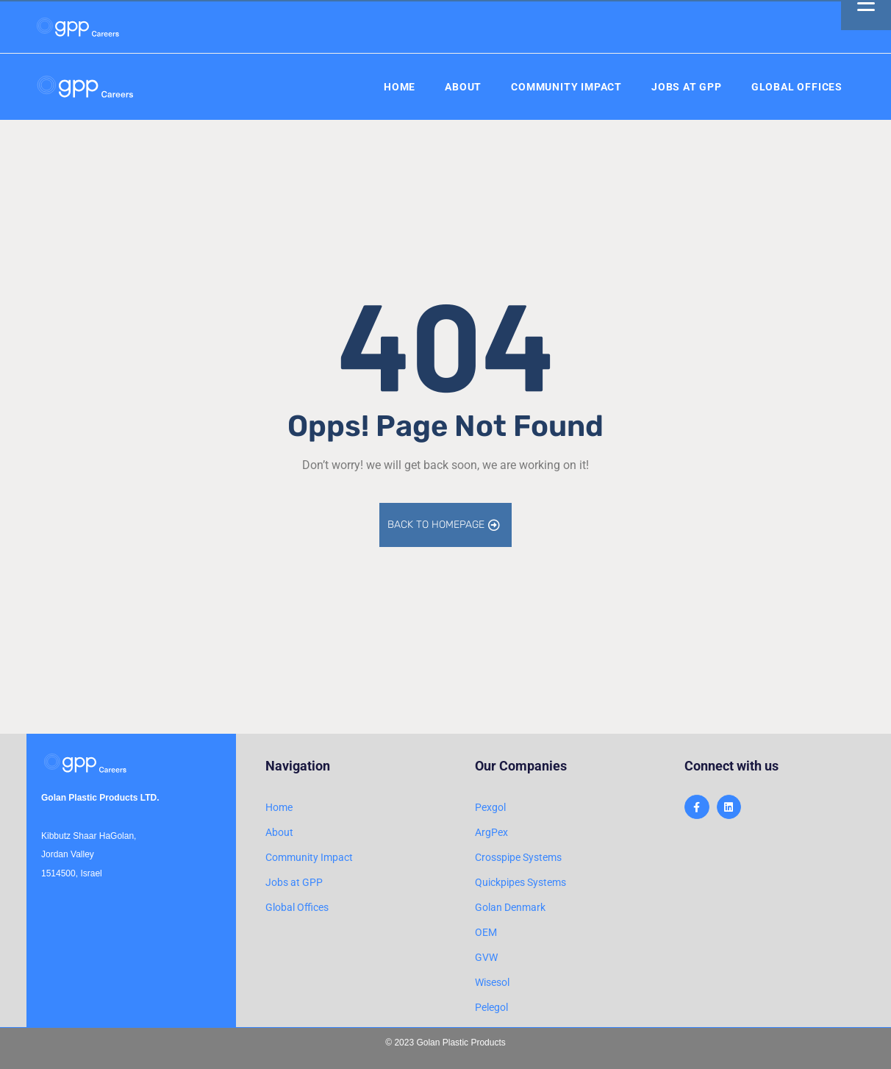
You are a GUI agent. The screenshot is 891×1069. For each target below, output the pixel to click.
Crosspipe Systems (518, 857)
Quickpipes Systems (520, 882)
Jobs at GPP (686, 87)
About (463, 87)
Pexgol (490, 807)
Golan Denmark (510, 907)
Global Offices (796, 87)
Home (399, 87)
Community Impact (566, 87)
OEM (486, 932)
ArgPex (491, 832)
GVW (486, 957)
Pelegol (491, 1007)
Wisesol (492, 982)
